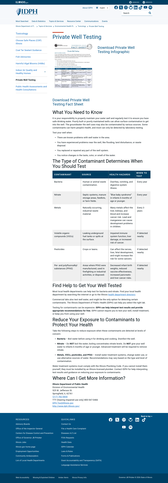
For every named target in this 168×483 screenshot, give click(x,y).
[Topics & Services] (45, 26)
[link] (116, 8)
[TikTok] (140, 8)
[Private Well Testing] (96, 26)
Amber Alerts (63, 477)
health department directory (121, 294)
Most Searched (22, 21)
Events (105, 21)
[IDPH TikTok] (144, 420)
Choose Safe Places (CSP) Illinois (29, 42)
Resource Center (74, 21)
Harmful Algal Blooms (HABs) (30, 63)
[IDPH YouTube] (124, 427)
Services (147, 2)
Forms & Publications (70, 456)
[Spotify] (150, 8)
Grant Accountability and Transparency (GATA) (81, 460)
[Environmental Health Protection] (65, 26)
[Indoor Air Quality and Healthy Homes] (45, 72)
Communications (91, 21)
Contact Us (66, 424)
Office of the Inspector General (29, 429)
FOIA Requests (67, 438)
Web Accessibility (22, 477)
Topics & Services (56, 21)
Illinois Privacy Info (79, 477)
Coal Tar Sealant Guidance (29, 50)
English (102, 8)
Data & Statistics (39, 21)
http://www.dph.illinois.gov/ (66, 406)
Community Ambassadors (27, 456)
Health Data (66, 442)
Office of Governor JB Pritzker (29, 438)
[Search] (137, 13)
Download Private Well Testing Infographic (116, 101)
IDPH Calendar (67, 447)
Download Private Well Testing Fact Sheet (71, 102)
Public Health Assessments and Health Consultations (31, 88)
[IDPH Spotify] (130, 427)
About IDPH (87, 8)
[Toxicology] (82, 26)
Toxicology (22, 33)
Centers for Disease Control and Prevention (34, 433)
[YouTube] (145, 8)
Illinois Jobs (21, 442)
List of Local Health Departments (30, 460)
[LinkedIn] (136, 8)
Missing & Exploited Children (44, 477)
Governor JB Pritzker (127, 477)
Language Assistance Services (74, 465)
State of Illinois (146, 477)
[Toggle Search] (150, 13)
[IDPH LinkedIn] (137, 420)
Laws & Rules (67, 451)
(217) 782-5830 (60, 396)
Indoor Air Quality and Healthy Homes (26, 71)
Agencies (134, 2)
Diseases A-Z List (68, 433)
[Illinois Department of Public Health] (26, 26)
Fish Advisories (23, 57)
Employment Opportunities (27, 451)
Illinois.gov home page (25, 447)
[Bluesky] (131, 8)
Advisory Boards (23, 424)
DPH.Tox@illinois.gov (62, 403)
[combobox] (104, 8)
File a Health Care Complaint (73, 429)
